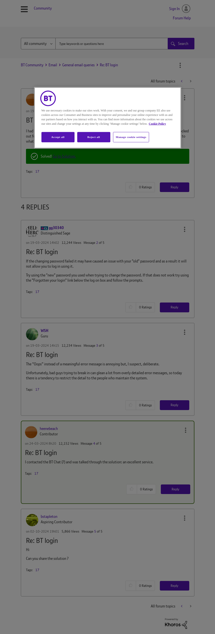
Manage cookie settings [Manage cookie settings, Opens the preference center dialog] (131, 137)
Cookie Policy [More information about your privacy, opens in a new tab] (157, 123)
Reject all (93, 137)
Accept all (57, 137)
